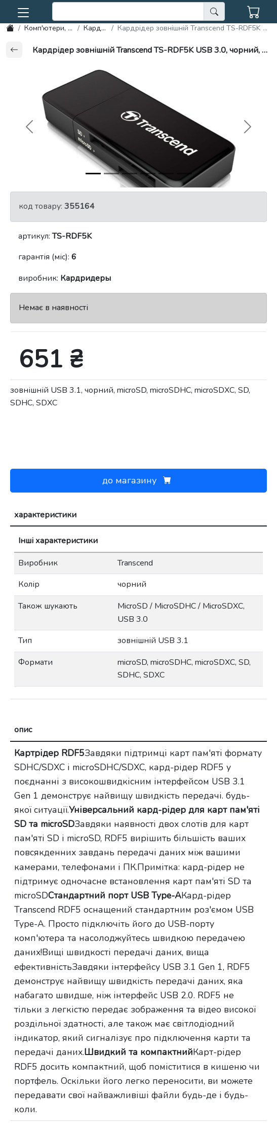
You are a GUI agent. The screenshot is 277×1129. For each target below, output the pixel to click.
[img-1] (111, 173)
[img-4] (166, 173)
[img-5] (184, 173)
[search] (128, 11)
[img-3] (147, 173)
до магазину (138, 480)
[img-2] (129, 173)
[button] (23, 11)
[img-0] (93, 173)
